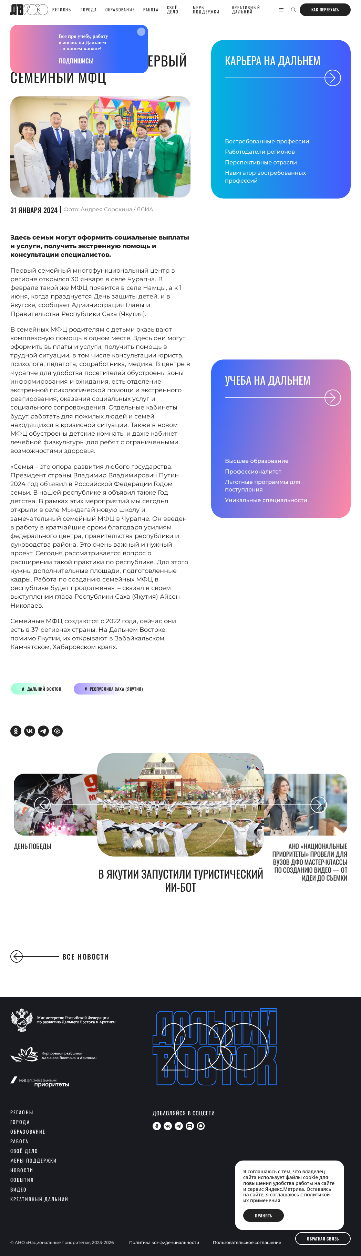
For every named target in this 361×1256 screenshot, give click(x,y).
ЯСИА (145, 209)
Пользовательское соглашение (247, 1242)
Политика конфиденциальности (164, 1242)
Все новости (59, 956)
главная (19, 43)
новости (41, 43)
